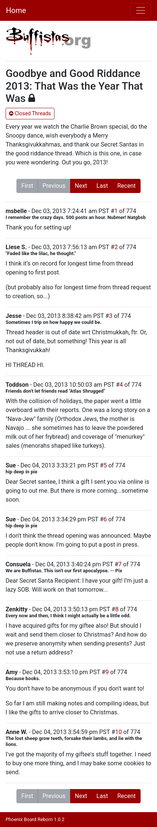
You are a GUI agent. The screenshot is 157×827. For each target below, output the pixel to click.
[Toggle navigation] (140, 10)
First (27, 185)
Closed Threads (30, 113)
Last (102, 185)
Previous (54, 185)
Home (16, 10)
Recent (126, 185)
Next (81, 185)
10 (118, 732)
